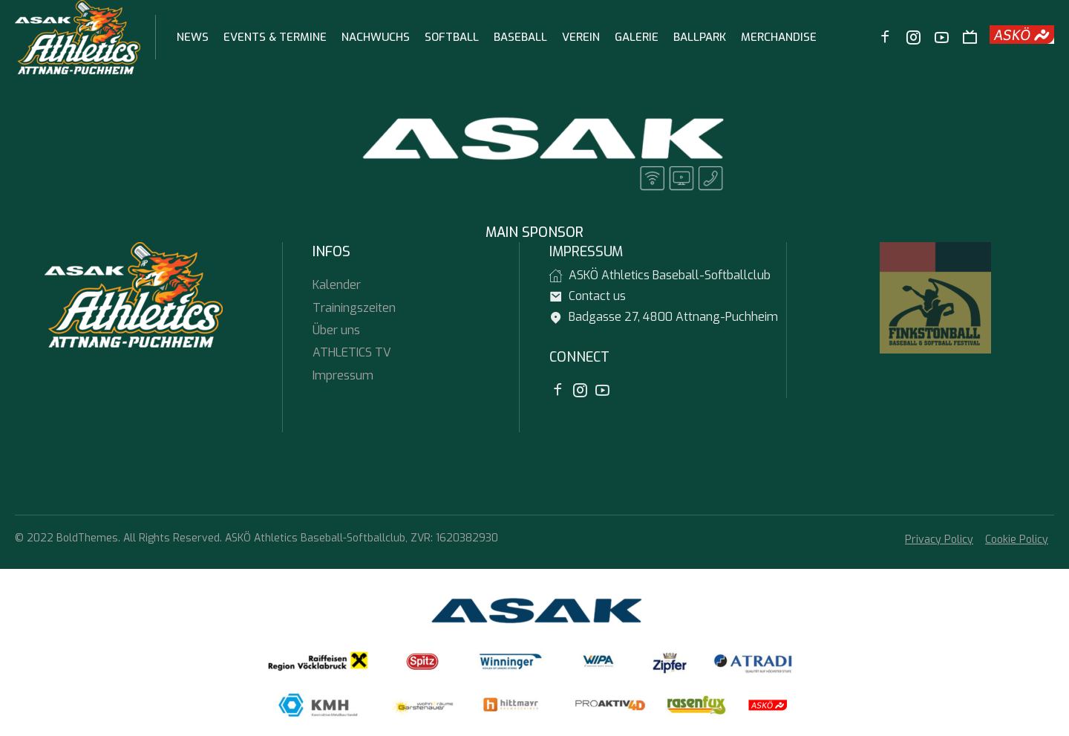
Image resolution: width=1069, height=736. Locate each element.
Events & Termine (275, 37)
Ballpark (699, 37)
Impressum (343, 375)
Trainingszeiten (354, 308)
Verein (581, 37)
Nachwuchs (375, 37)
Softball (452, 37)
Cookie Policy (1016, 540)
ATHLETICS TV (352, 352)
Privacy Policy (939, 540)
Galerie (636, 37)
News (193, 37)
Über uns (336, 330)
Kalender (337, 285)
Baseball (520, 37)
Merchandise (779, 37)
